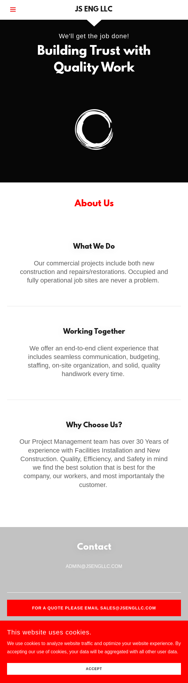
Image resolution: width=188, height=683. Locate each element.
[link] (94, 10)
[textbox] (94, 583)
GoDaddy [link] (108, 664)
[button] (21, 9)
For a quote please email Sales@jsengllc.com (94, 608)
